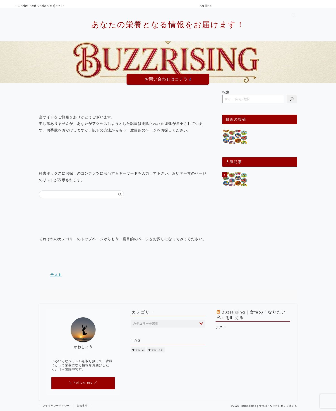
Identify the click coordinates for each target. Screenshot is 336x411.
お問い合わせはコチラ (168, 79)
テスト (56, 275)
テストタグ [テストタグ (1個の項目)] (157, 350)
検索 (226, 92)
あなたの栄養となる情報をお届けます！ (168, 24)
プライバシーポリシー (56, 405)
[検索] (292, 99)
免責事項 (82, 405)
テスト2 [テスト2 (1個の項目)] (139, 350)
